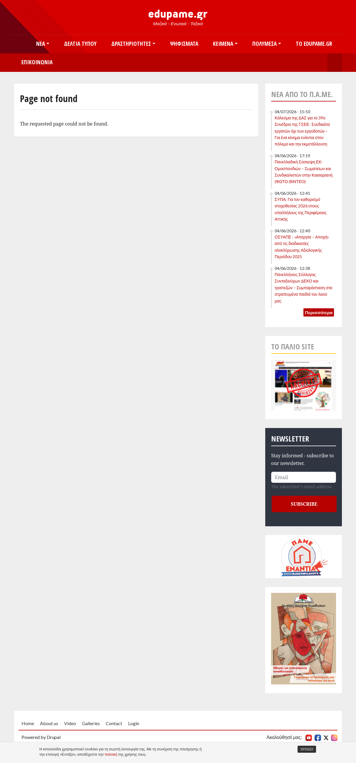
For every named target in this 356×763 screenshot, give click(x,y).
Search (334, 62)
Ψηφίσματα (184, 44)
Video (70, 723)
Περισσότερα (319, 312)
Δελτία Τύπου (80, 44)
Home (27, 723)
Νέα (40, 44)
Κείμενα (223, 44)
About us (49, 723)
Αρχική (21, 44)
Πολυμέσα (264, 44)
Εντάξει (306, 749)
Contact (114, 723)
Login (133, 723)
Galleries (91, 723)
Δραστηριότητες (131, 44)
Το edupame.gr (314, 44)
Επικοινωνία (37, 62)
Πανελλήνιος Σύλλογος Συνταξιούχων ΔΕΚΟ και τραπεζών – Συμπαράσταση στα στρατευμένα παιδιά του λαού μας (303, 287)
